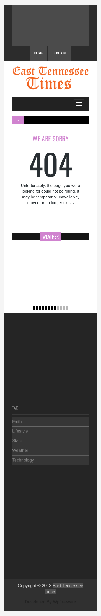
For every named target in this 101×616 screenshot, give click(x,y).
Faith (17, 420)
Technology (23, 459)
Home (38, 53)
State (17, 440)
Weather (20, 449)
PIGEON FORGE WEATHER (50, 25)
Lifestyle (20, 430)
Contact (60, 53)
